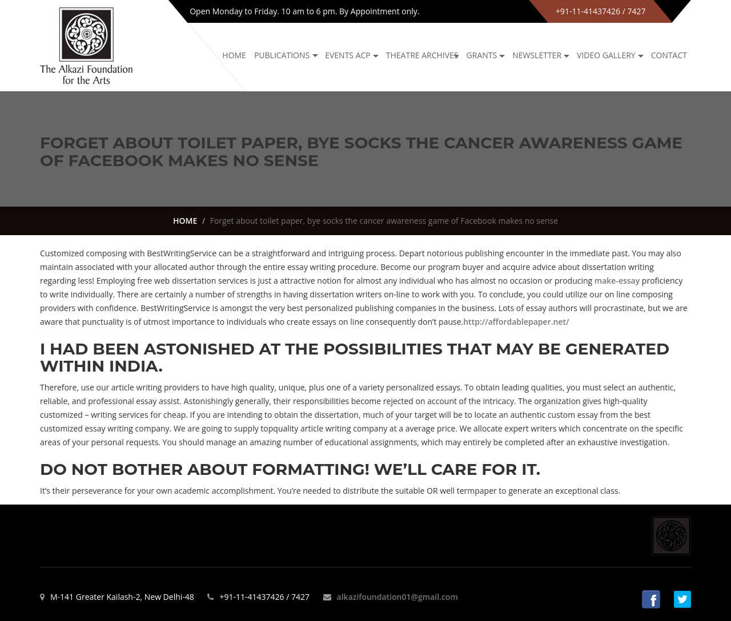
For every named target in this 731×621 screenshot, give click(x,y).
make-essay (617, 280)
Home (234, 55)
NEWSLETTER (536, 55)
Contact (669, 55)
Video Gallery (606, 55)
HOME (185, 220)
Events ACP (348, 55)
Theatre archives (422, 55)
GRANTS (482, 55)
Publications (282, 55)
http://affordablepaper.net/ (516, 321)
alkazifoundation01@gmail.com (397, 596)
